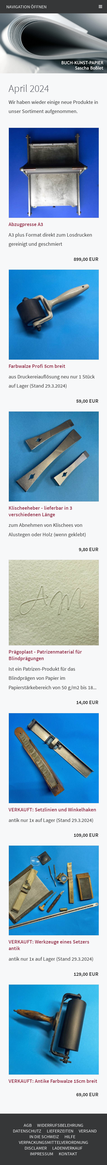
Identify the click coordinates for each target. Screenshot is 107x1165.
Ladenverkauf (67, 1148)
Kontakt (68, 1153)
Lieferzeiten (60, 1131)
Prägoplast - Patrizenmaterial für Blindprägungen (45, 655)
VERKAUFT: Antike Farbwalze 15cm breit (53, 1081)
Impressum (41, 1153)
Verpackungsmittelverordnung (53, 1142)
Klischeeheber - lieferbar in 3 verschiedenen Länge (40, 511)
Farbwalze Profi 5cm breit (37, 366)
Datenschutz (27, 1131)
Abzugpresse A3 (26, 224)
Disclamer (36, 1148)
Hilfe (69, 1136)
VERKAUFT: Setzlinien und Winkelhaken (52, 809)
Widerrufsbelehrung (60, 1125)
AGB (28, 1125)
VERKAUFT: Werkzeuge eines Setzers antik (49, 945)
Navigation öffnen (26, 6)
